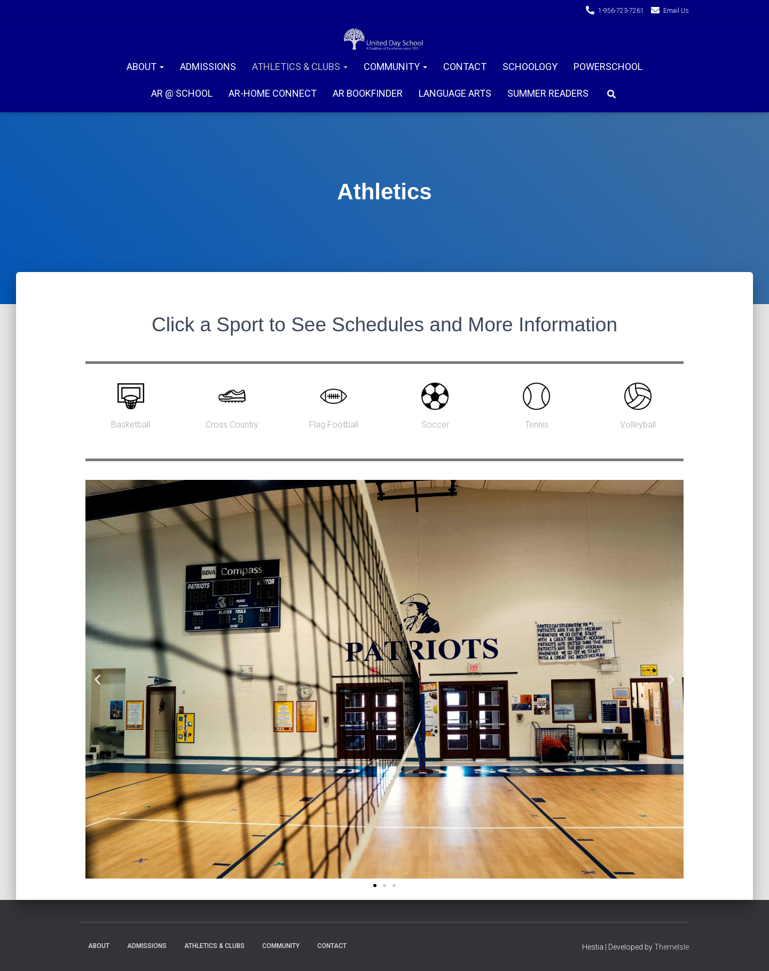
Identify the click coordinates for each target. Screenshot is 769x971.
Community (395, 66)
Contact (464, 66)
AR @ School (182, 93)
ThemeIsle (671, 947)
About (145, 66)
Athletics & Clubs (300, 66)
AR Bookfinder (368, 93)
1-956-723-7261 (621, 10)
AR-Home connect (273, 93)
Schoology (530, 66)
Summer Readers (547, 93)
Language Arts (455, 93)
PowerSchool (608, 66)
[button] (374, 886)
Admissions (208, 66)
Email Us (676, 10)
